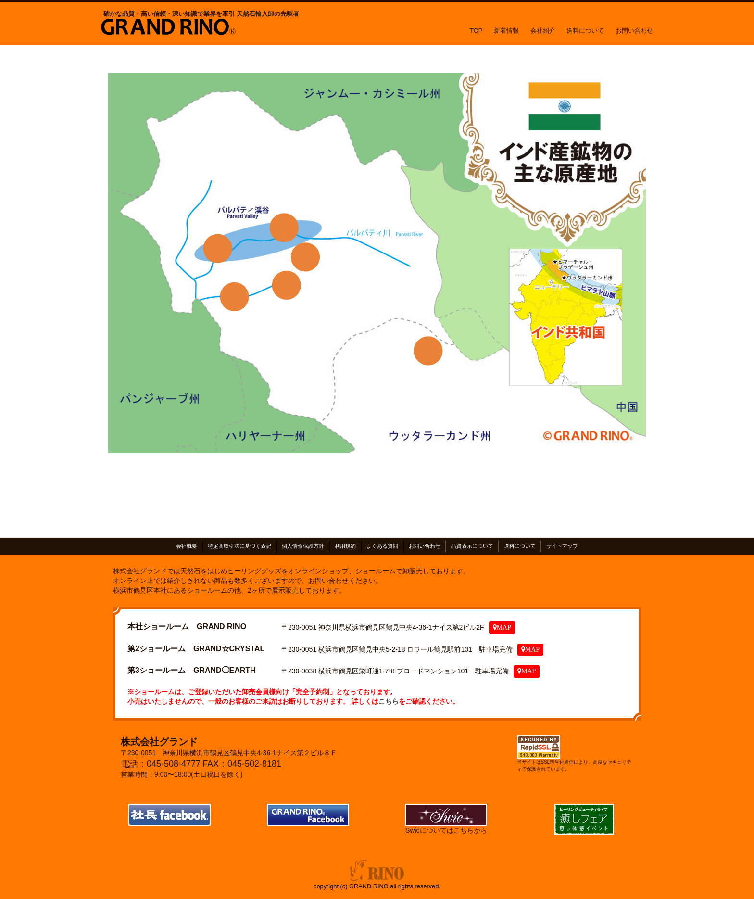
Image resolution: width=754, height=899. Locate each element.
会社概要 (186, 546)
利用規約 (345, 546)
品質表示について (472, 546)
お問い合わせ (634, 30)
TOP (476, 30)
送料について (585, 30)
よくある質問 (382, 546)
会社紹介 (542, 30)
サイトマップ (562, 546)
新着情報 (506, 30)
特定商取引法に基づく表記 (239, 546)
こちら (388, 701)
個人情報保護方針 (303, 546)
